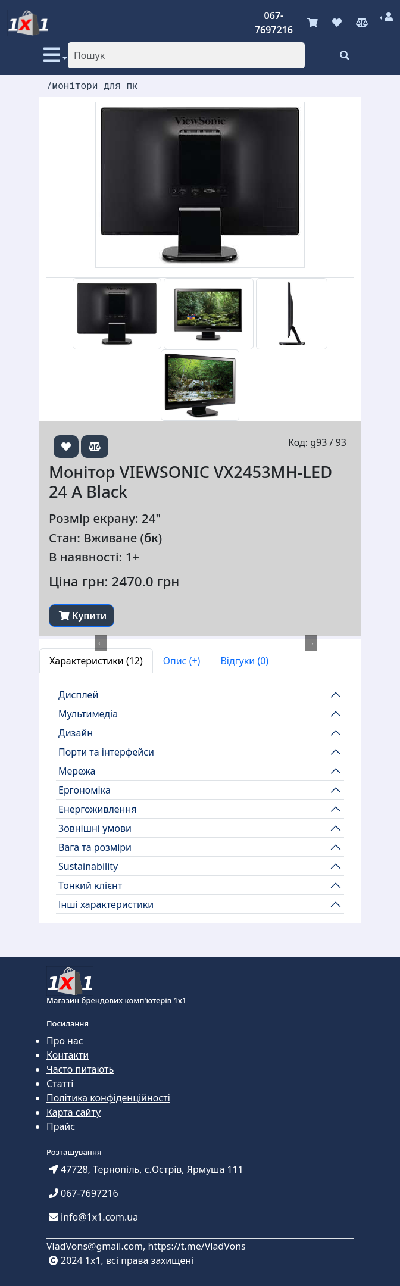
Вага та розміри (95, 847)
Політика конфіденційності (108, 1097)
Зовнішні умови (95, 828)
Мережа (76, 771)
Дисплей (78, 694)
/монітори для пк (92, 85)
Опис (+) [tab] (182, 660)
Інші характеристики (106, 904)
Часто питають (80, 1069)
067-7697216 (274, 22)
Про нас (64, 1040)
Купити (83, 615)
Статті (59, 1083)
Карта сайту (73, 1112)
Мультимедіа (88, 713)
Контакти (67, 1055)
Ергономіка (84, 790)
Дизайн (75, 732)
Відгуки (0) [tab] (244, 660)
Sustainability (88, 866)
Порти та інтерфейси (106, 752)
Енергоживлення (97, 809)
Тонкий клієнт (90, 885)
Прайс (60, 1126)
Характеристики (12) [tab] (96, 660)
